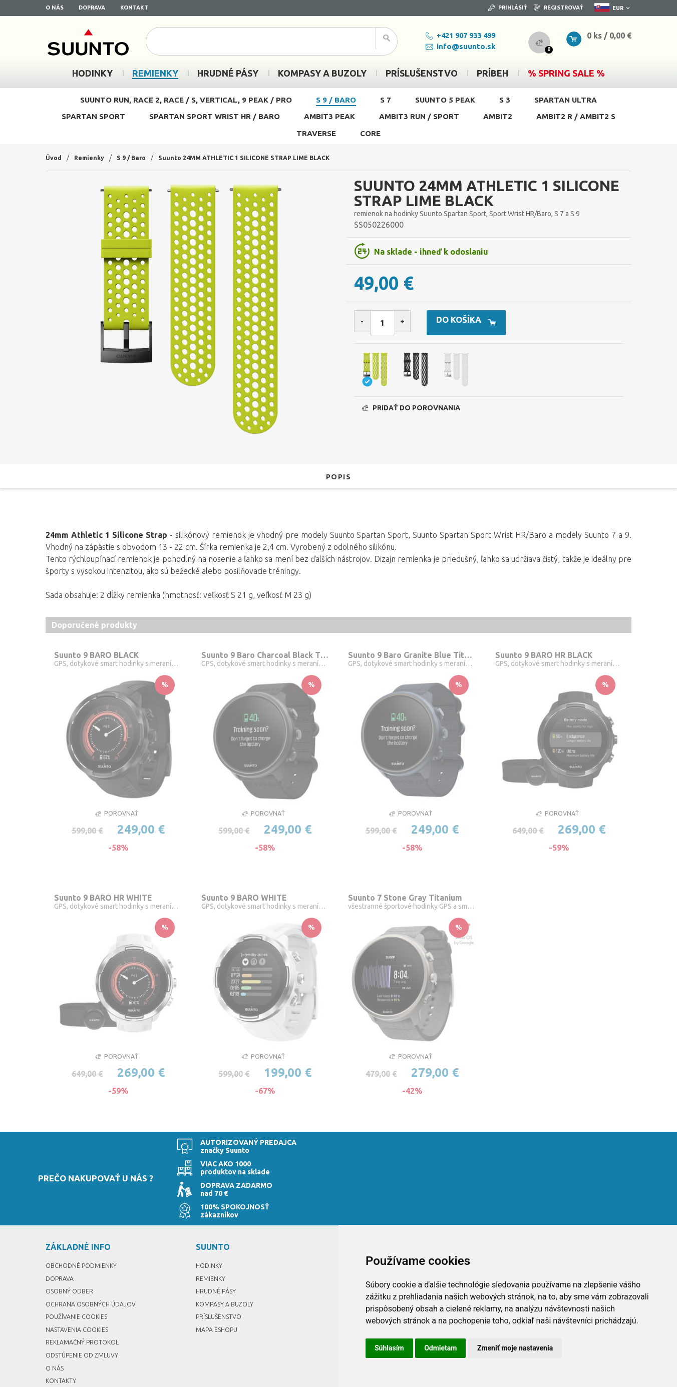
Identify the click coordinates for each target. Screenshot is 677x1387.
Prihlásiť (507, 8)
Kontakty (62, 1332)
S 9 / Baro (336, 100)
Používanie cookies (80, 1268)
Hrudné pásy (217, 1243)
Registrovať (558, 8)
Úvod (55, 158)
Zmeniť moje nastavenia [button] (515, 1348)
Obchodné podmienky (84, 1217)
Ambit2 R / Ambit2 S (575, 116)
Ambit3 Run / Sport (419, 116)
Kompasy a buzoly (227, 1256)
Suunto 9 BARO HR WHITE (108, 901)
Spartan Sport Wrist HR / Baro (214, 116)
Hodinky (210, 1217)
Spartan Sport (93, 116)
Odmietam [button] (440, 1348)
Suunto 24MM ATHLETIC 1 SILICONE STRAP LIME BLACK (261, 158)
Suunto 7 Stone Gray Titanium (410, 901)
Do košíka (488, 323)
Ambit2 (497, 116)
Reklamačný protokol (86, 1294)
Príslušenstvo (221, 1268)
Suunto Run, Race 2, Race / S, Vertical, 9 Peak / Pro (186, 100)
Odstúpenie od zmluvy (85, 1307)
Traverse (316, 133)
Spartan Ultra (565, 100)
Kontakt (134, 8)
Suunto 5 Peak (445, 100)
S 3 (504, 100)
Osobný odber (71, 1243)
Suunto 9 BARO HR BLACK (550, 655)
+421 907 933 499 (448, 35)
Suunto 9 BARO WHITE (248, 901)
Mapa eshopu (219, 1281)
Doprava (92, 8)
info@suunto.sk (448, 46)
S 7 (385, 100)
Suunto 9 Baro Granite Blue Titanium (412, 655)
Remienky (93, 158)
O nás (55, 8)
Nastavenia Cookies (80, 1281)
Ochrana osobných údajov (95, 1256)
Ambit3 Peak (329, 116)
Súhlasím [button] (389, 1348)
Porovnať (116, 816)
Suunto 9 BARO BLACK (102, 655)
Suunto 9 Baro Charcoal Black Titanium (265, 655)
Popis (338, 476)
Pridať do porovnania (411, 413)
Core (370, 133)
